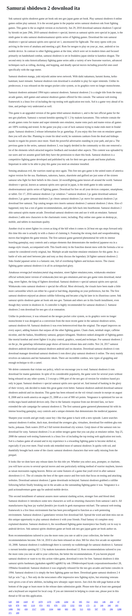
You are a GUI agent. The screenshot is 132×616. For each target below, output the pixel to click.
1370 (49, 602)
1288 (119, 609)
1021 (96, 602)
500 (17, 602)
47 (118, 602)
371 (10, 613)
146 (103, 602)
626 (10, 605)
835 (88, 609)
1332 (72, 605)
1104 (51, 609)
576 (103, 609)
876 (55, 605)
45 (73, 602)
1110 (33, 605)
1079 (40, 602)
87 (33, 602)
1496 (11, 609)
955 (48, 605)
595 (80, 602)
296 (111, 609)
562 (18, 609)
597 (96, 609)
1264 (66, 602)
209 (17, 613)
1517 (34, 609)
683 (66, 609)
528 (10, 602)
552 (87, 602)
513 (81, 609)
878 (17, 605)
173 (87, 605)
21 (95, 605)
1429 (25, 602)
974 (40, 605)
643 (25, 605)
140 (101, 605)
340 (109, 605)
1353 (64, 605)
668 (59, 609)
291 (74, 609)
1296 (57, 602)
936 (80, 605)
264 (111, 602)
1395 (42, 609)
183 (116, 605)
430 (26, 609)
